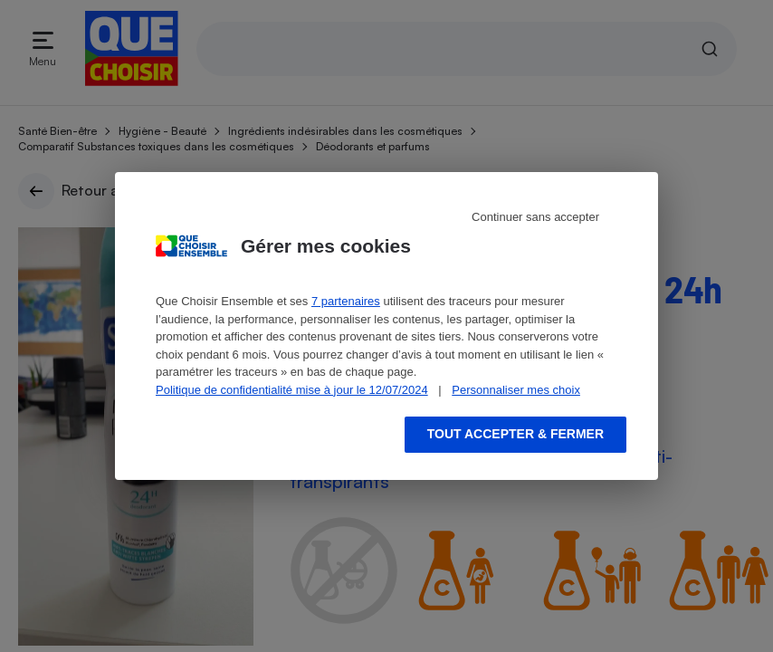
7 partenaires (345, 301)
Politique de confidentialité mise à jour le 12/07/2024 (292, 390)
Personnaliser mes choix (516, 390)
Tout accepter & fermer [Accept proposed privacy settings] (515, 434)
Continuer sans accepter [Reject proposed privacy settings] (535, 217)
